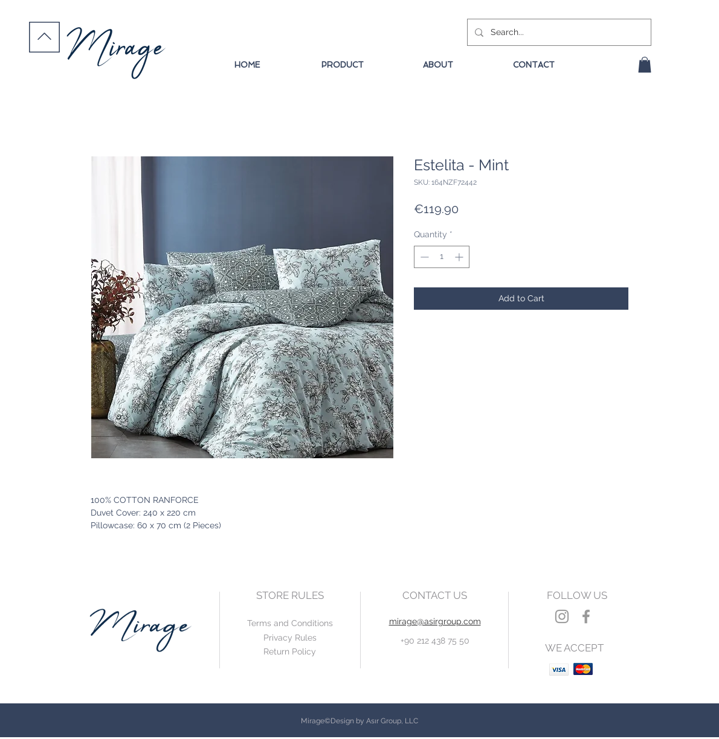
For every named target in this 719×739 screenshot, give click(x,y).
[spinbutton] (442, 256)
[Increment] (460, 256)
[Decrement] (423, 256)
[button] (644, 64)
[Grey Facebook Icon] (586, 616)
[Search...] (558, 32)
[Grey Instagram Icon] (562, 616)
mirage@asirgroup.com (435, 621)
